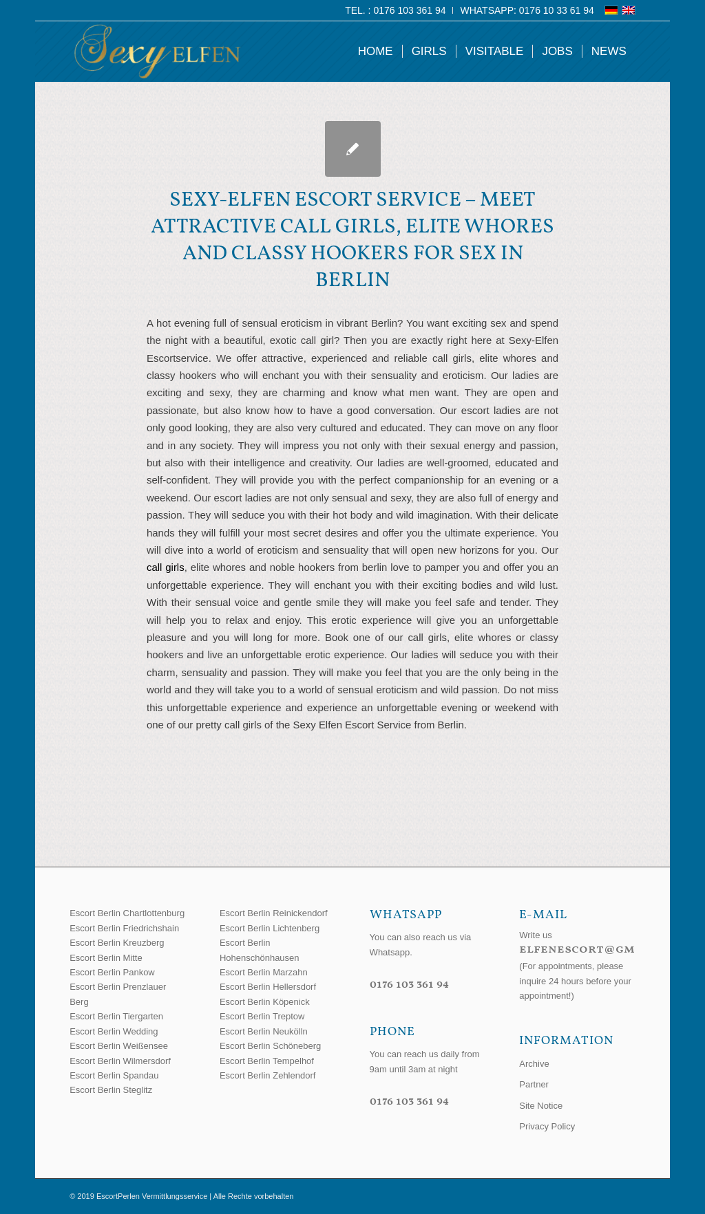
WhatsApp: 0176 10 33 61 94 (526, 10)
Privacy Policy (547, 1126)
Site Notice (540, 1106)
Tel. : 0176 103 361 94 (395, 10)
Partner (534, 1084)
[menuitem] (395, 10)
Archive (534, 1064)
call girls (166, 567)
